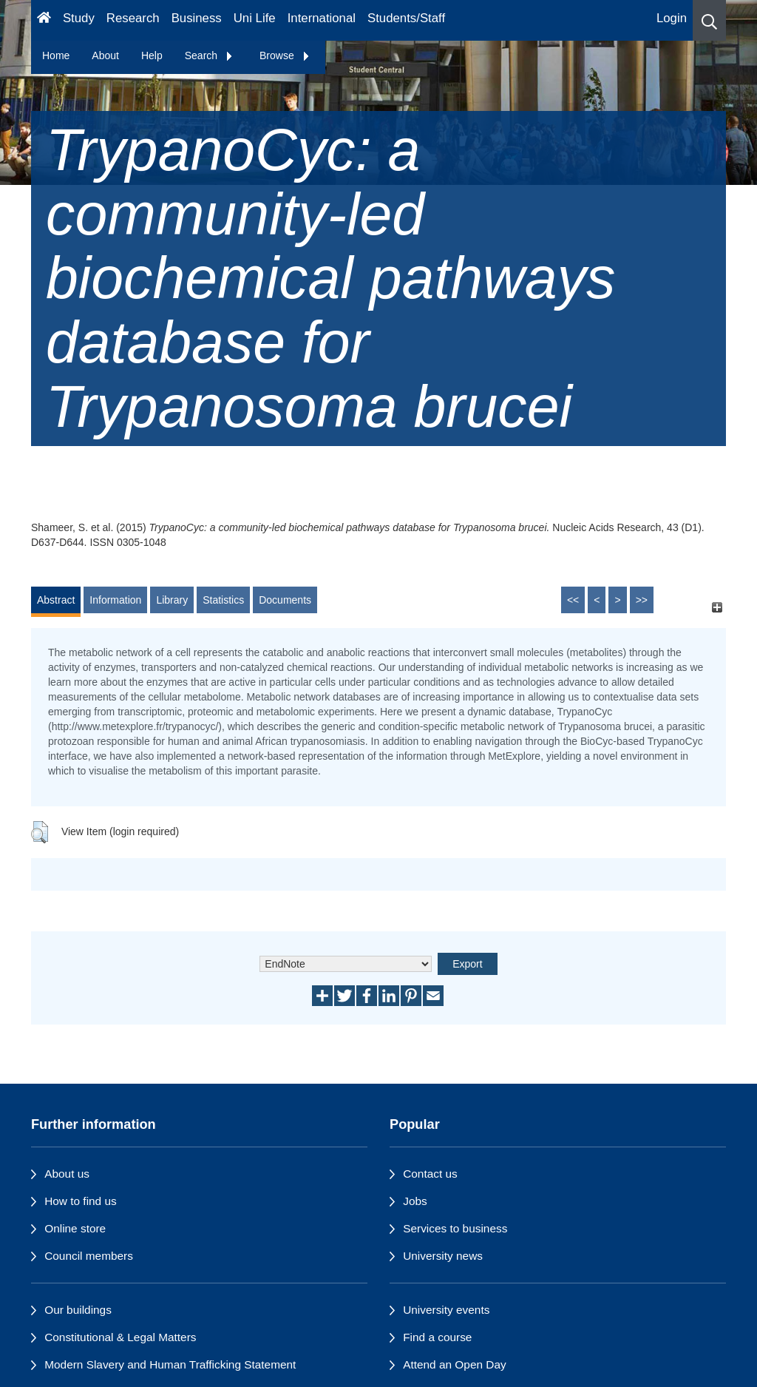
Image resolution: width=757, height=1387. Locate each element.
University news (443, 1255)
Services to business (455, 1228)
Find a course (437, 1337)
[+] (716, 606)
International (322, 18)
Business (197, 18)
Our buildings (78, 1309)
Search (209, 55)
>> (642, 600)
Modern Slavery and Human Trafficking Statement (170, 1364)
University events (446, 1309)
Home (55, 55)
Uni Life (255, 18)
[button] (709, 20)
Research (133, 18)
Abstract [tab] (56, 600)
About (105, 55)
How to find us (80, 1201)
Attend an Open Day (454, 1364)
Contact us (430, 1173)
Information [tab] (115, 600)
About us (66, 1173)
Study (79, 18)
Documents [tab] (285, 600)
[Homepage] (44, 20)
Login (671, 18)
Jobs (415, 1201)
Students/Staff (406, 18)
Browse (284, 55)
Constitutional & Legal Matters (120, 1337)
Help (152, 55)
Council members (88, 1255)
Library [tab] (172, 600)
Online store (75, 1228)
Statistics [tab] (223, 600)
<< (573, 600)
